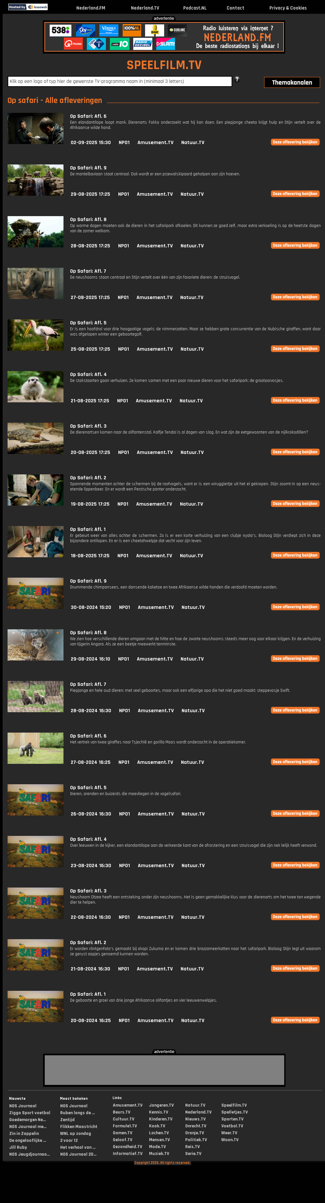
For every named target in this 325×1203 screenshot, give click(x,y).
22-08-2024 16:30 (91, 917)
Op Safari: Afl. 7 (88, 271)
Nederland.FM (90, 8)
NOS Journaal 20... (78, 1154)
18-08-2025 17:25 (90, 555)
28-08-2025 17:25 (90, 245)
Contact (235, 8)
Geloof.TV (122, 1140)
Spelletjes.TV (234, 1112)
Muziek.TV (159, 1154)
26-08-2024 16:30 (91, 814)
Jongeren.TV (161, 1105)
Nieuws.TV (195, 1119)
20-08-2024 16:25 (91, 1020)
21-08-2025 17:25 (90, 400)
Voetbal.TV (232, 1126)
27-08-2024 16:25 (91, 762)
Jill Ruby (18, 1147)
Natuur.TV (192, 142)
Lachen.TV (159, 1133)
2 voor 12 (69, 1140)
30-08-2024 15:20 (91, 607)
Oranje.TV (194, 1133)
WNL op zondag (75, 1134)
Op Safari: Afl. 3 (88, 426)
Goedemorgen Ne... (27, 1120)
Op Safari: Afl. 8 (88, 219)
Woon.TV (229, 1140)
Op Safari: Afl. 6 (88, 116)
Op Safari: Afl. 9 (88, 167)
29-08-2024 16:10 (90, 659)
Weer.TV (229, 1133)
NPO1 (124, 142)
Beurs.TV (121, 1112)
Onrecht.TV (195, 1126)
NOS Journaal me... (27, 1127)
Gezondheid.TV (127, 1147)
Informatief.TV (127, 1154)
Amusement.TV (155, 142)
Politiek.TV (196, 1140)
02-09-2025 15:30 (91, 142)
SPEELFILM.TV (164, 65)
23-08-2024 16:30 (91, 865)
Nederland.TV (145, 8)
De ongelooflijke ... (27, 1140)
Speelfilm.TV (234, 1105)
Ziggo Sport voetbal (29, 1113)
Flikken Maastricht (78, 1127)
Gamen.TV (122, 1133)
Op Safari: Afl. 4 (88, 374)
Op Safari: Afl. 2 (88, 477)
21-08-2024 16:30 (90, 968)
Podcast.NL (195, 8)
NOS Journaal (23, 1106)
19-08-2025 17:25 (90, 504)
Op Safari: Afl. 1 (88, 529)
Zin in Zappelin (24, 1134)
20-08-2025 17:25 (90, 452)
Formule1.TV (125, 1126)
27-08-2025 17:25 (90, 297)
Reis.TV (192, 1147)
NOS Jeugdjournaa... (29, 1154)
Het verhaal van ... (77, 1147)
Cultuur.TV (123, 1119)
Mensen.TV (159, 1140)
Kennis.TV (158, 1112)
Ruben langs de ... (77, 1113)
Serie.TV (193, 1154)
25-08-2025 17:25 (90, 349)
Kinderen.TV (160, 1119)
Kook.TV (157, 1126)
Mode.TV (157, 1147)
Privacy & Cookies (288, 8)
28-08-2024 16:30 (91, 710)
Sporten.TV (232, 1119)
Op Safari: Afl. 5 (88, 322)
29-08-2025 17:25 (90, 194)
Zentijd (67, 1120)
